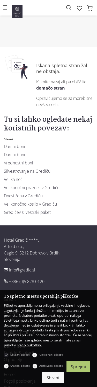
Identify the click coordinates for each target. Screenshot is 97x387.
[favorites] (80, 8)
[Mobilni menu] (5, 8)
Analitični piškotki (20, 365)
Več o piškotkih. (30, 345)
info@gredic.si (19, 270)
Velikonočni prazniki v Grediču (31, 187)
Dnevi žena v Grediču (23, 196)
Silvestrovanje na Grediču (27, 171)
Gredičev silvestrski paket (27, 212)
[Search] (68, 7)
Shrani (53, 378)
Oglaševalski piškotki (51, 365)
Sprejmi (78, 367)
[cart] (90, 8)
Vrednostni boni (18, 163)
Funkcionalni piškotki (51, 354)
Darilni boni (14, 146)
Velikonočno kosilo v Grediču (30, 204)
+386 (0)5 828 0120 (24, 281)
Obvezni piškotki (19, 354)
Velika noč (13, 179)
